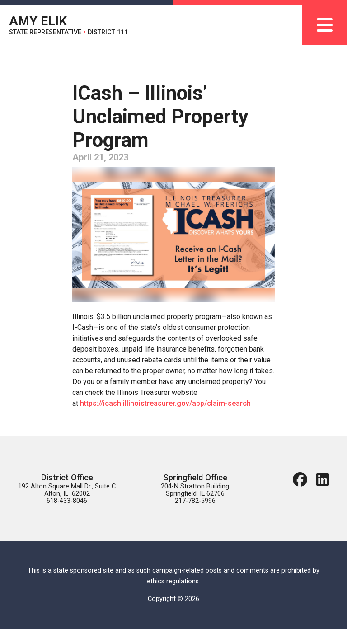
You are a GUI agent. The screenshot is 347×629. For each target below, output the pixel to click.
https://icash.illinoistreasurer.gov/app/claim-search (165, 403)
